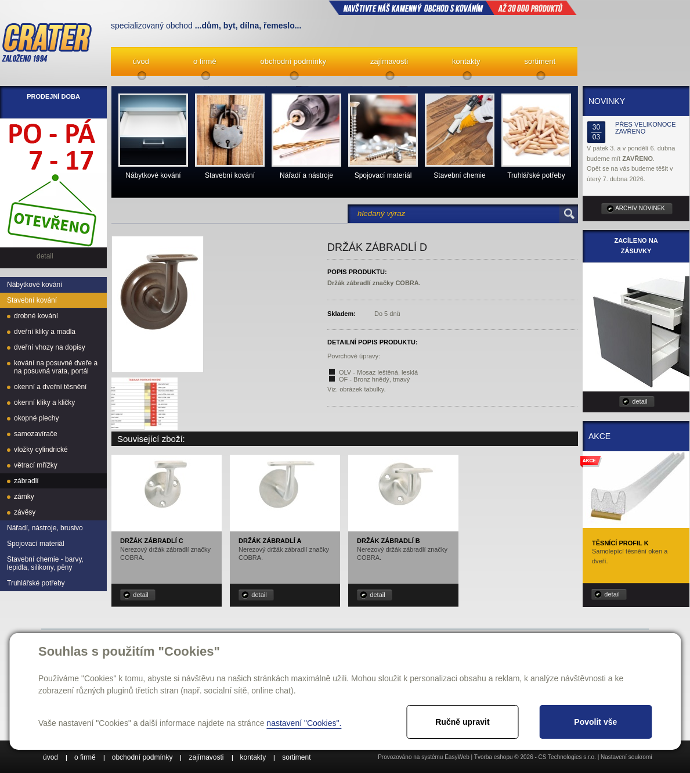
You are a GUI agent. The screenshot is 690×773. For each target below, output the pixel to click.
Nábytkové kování (34, 285)
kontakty (466, 61)
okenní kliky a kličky (44, 402)
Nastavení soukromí (626, 757)
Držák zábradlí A (270, 540)
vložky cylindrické (41, 449)
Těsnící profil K (620, 543)
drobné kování (36, 316)
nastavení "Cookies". (303, 723)
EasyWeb (457, 757)
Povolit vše (595, 722)
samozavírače (35, 434)
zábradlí (26, 481)
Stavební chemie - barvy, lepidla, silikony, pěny (45, 563)
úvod (141, 61)
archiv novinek (640, 208)
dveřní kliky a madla (44, 332)
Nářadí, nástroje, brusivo (45, 528)
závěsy (24, 512)
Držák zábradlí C (151, 540)
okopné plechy (36, 418)
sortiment (540, 61)
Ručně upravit (462, 722)
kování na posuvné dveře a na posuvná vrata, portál (55, 367)
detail (140, 594)
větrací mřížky (35, 465)
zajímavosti (389, 61)
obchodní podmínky (293, 61)
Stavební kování (32, 300)
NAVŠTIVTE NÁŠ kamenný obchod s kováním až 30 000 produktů (452, 7)
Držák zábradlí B (388, 540)
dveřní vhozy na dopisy (49, 347)
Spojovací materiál (35, 544)
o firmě (204, 61)
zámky (24, 496)
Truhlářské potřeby (36, 583)
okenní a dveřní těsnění (50, 387)
